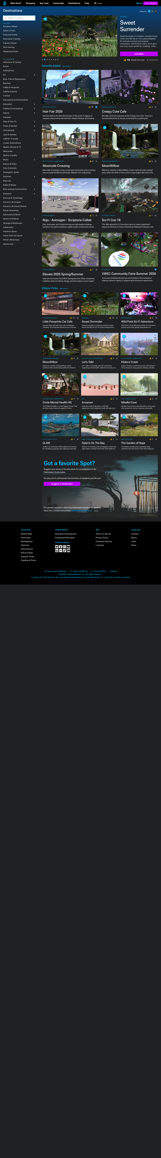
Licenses (100, 545)
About (134, 537)
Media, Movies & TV (12, 147)
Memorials (8, 151)
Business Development (66, 534)
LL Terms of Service (78, 571)
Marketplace (27, 541)
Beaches (7, 83)
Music (6, 160)
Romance (7, 194)
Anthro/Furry (8, 70)
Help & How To (9, 121)
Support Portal (27, 556)
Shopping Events (10, 51)
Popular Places (9, 43)
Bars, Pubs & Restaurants (14, 79)
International (8, 130)
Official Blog (27, 553)
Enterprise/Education (65, 537)
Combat (6, 96)
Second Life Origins (12, 202)
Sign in (139, 3)
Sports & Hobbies (11, 219)
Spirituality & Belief (11, 214)
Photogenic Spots (11, 172)
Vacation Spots (10, 231)
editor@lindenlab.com (81, 510)
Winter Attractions (11, 240)
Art (4, 75)
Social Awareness (11, 210)
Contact (135, 534)
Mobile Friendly (10, 155)
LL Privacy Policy (98, 571)
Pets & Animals (9, 168)
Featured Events (10, 35)
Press (133, 545)
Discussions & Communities (15, 100)
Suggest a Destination (62, 484)
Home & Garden (10, 126)
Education (7, 104)
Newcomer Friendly (12, 39)
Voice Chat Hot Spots (12, 235)
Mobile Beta (26, 534)
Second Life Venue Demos (14, 206)
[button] (15, 3)
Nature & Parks (9, 164)
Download (25, 537)
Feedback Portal (28, 560)
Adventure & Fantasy (12, 62)
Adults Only (8, 244)
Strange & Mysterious (12, 223)
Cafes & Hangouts (11, 87)
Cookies (113, 571)
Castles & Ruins (10, 91)
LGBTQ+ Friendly (10, 139)
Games (6, 113)
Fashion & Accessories (13, 108)
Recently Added (10, 26)
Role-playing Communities (15, 189)
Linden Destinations (12, 143)
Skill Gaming (9, 47)
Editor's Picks (9, 30)
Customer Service (104, 541)
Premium (7, 176)
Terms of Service (103, 534)
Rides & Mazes (9, 185)
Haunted (7, 117)
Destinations (27, 549)
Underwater (8, 227)
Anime (6, 66)
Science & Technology (13, 198)
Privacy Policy (102, 537)
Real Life (7, 181)
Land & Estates (9, 134)
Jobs (133, 541)
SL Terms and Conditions (55, 571)
